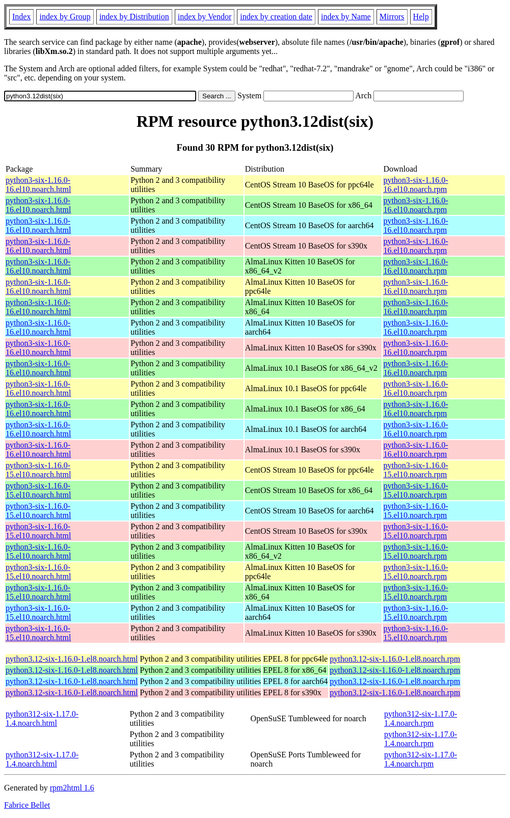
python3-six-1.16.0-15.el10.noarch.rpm (415, 470)
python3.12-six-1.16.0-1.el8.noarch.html (72, 659)
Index (21, 16)
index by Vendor (204, 16)
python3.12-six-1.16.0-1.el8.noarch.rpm (395, 659)
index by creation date (276, 16)
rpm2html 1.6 (72, 787)
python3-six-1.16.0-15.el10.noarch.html (38, 470)
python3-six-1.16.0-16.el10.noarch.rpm (415, 185)
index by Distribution (134, 16)
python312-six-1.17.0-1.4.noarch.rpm (420, 718)
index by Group (64, 16)
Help (421, 16)
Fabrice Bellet (27, 805)
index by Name (346, 16)
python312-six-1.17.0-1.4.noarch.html (42, 718)
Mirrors (392, 16)
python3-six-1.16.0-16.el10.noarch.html (38, 185)
